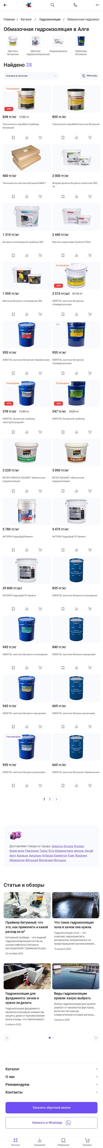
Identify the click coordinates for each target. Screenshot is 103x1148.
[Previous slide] (7, 1038)
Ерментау (60, 855)
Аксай (89, 851)
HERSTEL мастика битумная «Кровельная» (26, 359)
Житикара (46, 860)
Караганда (17, 851)
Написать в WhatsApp (51, 1122)
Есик (71, 855)
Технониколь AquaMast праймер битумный (21, 126)
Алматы (57, 846)
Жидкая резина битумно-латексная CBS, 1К (75, 185)
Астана (68, 846)
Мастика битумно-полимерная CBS (22, 301)
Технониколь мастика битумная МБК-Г (24, 183)
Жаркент (81, 855)
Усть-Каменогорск (60, 851)
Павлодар (32, 851)
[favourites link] (63, 1140)
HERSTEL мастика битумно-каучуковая (73, 654)
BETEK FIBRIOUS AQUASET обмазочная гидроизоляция (24, 479)
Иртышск (60, 860)
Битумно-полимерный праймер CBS (23, 242)
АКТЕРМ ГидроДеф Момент (18, 536)
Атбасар (47, 855)
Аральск (22, 855)
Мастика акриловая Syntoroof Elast (71, 242)
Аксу (13, 855)
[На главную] (29, 5)
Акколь (79, 851)
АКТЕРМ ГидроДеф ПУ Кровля (69, 536)
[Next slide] (96, 1038)
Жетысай (31, 860)
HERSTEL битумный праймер (68, 418)
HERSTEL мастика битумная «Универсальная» (68, 303)
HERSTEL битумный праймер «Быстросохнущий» (19, 420)
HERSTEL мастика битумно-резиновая (73, 713)
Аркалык (35, 855)
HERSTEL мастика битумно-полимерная (74, 595)
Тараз (43, 851)
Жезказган (17, 860)
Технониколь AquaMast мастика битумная (76, 124)
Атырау (79, 846)
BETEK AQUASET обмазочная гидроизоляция (68, 479)
